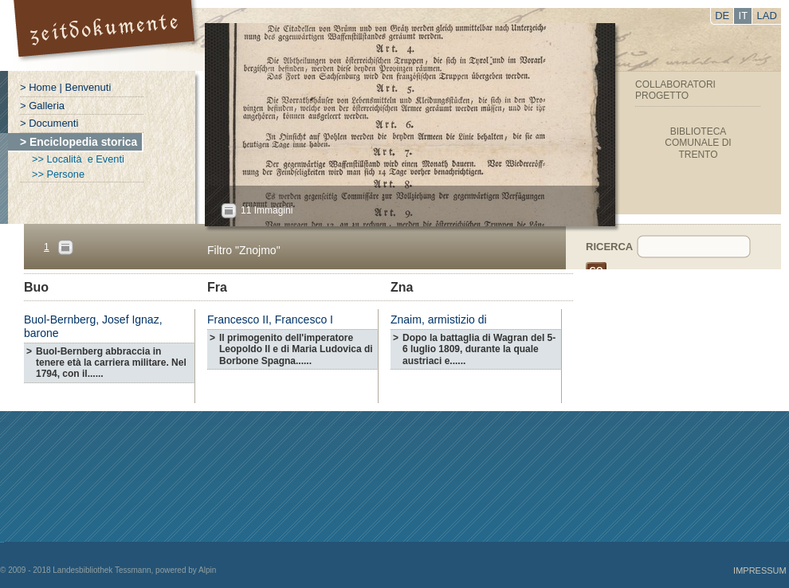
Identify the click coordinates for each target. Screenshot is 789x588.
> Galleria (42, 106)
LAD (767, 16)
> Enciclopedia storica (78, 141)
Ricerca (609, 247)
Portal (106, 35)
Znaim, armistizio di (439, 319)
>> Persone (58, 174)
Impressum (760, 570)
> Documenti (49, 123)
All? (229, 210)
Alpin (207, 570)
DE (722, 16)
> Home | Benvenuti (65, 87)
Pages (65, 247)
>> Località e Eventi (78, 159)
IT (743, 16)
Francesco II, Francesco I (270, 319)
